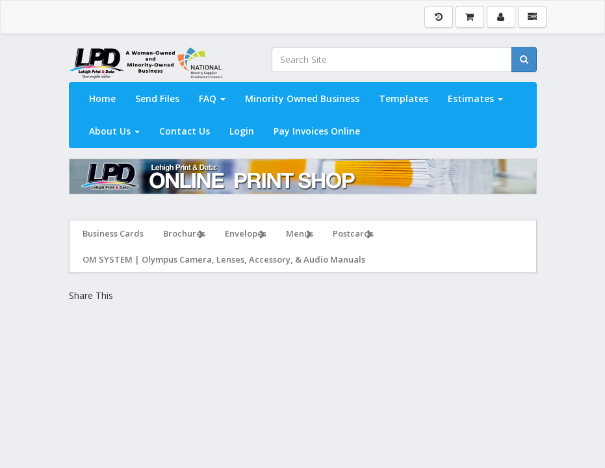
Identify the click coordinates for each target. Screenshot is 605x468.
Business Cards (113, 233)
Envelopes (245, 235)
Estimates (475, 98)
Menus (299, 235)
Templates (403, 98)
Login (241, 131)
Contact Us (184, 131)
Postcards (353, 235)
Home (102, 98)
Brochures (184, 235)
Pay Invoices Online (317, 131)
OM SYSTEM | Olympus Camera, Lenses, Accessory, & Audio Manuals (224, 259)
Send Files (157, 98)
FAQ (212, 98)
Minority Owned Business (302, 98)
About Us (114, 131)
